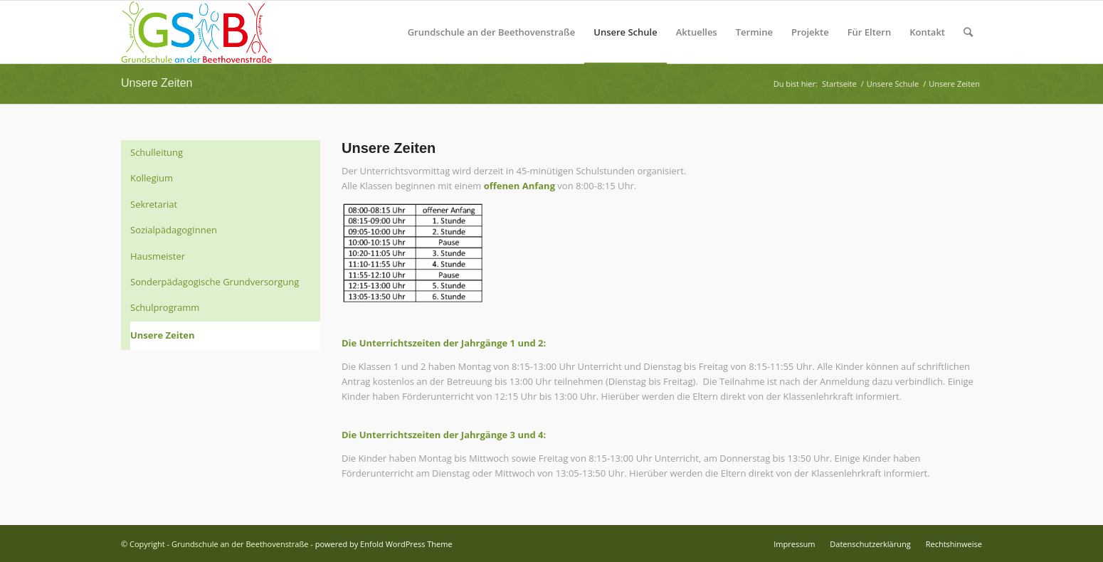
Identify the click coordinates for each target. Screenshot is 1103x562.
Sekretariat (153, 204)
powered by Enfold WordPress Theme (384, 544)
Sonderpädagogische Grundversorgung (214, 281)
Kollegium (151, 177)
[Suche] (968, 32)
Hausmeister (157, 256)
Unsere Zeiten (157, 83)
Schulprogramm (164, 307)
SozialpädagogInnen (173, 229)
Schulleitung (156, 152)
